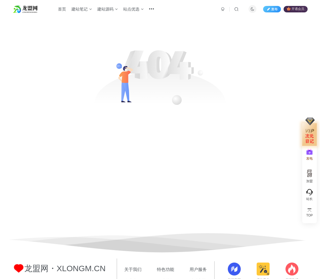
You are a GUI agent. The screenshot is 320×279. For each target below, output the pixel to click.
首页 (62, 9)
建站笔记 (81, 9)
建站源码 (107, 9)
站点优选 (133, 9)
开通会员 (295, 9)
